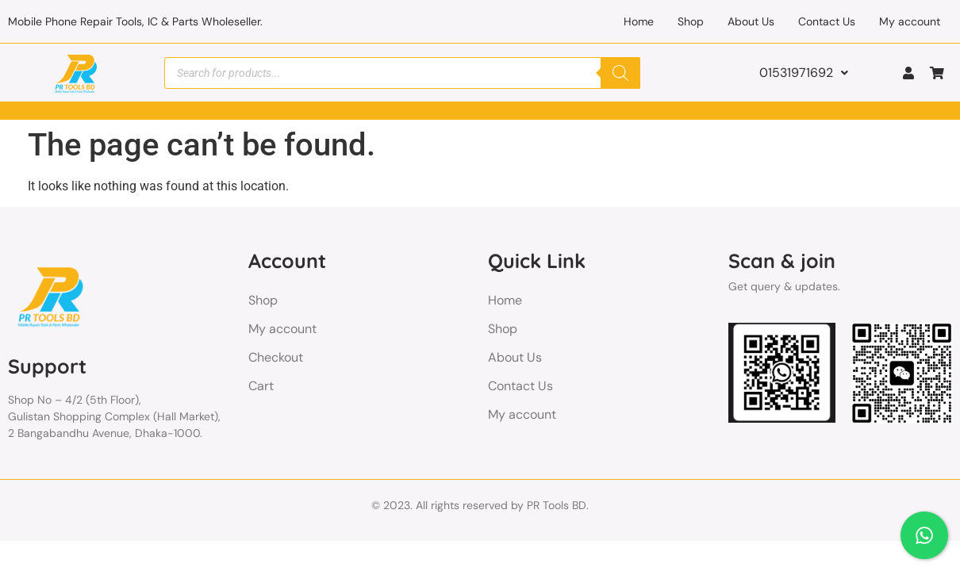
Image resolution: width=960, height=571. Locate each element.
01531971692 (803, 72)
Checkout (275, 357)
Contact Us (826, 21)
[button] (803, 73)
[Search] (620, 73)
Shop (691, 21)
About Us (751, 21)
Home (639, 21)
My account (909, 21)
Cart (261, 385)
